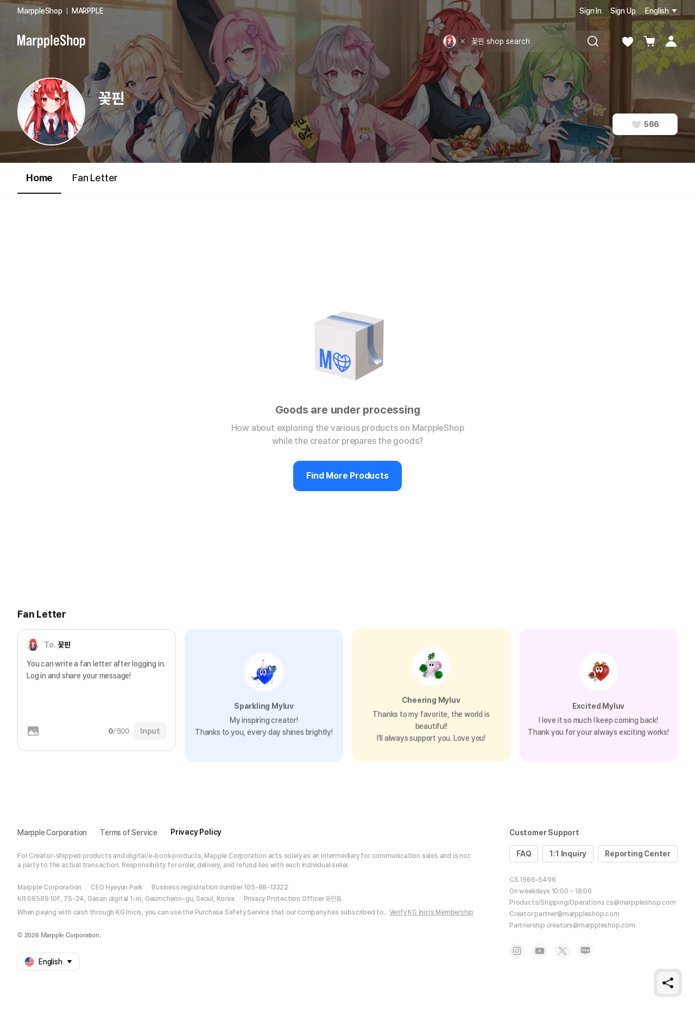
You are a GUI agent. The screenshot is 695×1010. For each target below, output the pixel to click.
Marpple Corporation (52, 832)
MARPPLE (88, 11)
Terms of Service (128, 832)
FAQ (523, 853)
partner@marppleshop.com (576, 914)
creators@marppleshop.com (591, 925)
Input (150, 731)
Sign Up (623, 11)
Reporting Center (638, 853)
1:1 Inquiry (567, 853)
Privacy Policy (196, 832)
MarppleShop (39, 11)
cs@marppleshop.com (640, 902)
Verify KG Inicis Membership (431, 912)
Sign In (590, 11)
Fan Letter (95, 177)
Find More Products (347, 476)
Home (39, 182)
